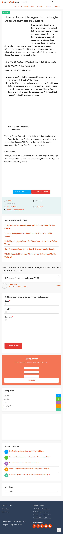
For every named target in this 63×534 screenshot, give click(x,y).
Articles (57, 6)
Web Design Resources (41, 512)
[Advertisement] (16, 33)
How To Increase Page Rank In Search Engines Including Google (29, 249)
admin (10, 201)
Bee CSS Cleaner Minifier (42, 518)
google (9, 210)
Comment (8, 317)
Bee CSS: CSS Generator (41, 515)
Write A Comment (41, 192)
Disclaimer (6, 512)
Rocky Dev (13, 284)
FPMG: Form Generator (41, 509)
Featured (18, 6)
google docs (19, 210)
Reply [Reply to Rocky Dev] (59, 285)
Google (49, 6)
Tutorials (41, 6)
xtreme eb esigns (10, 2)
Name (6, 301)
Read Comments (21, 192)
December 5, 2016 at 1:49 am (18, 287)
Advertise (5, 509)
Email (6, 309)
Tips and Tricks (29, 6)
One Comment (12, 207)
